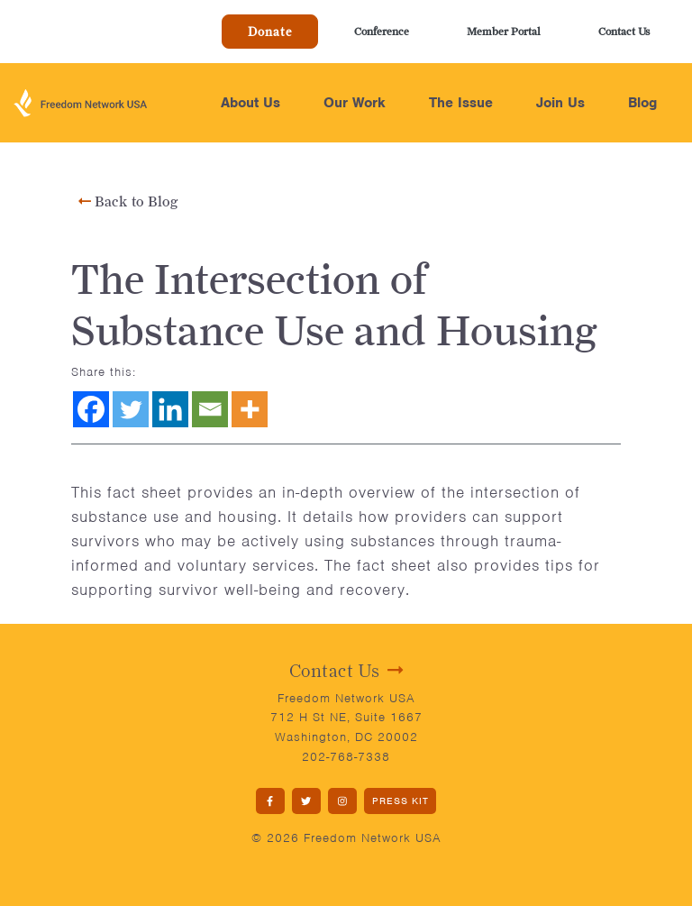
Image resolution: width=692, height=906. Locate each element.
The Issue (461, 103)
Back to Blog (128, 201)
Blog (642, 103)
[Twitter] (131, 409)
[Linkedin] (170, 409)
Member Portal (504, 31)
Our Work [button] (354, 103)
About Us (250, 103)
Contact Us (624, 31)
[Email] (210, 409)
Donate (270, 31)
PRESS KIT (400, 800)
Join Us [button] (560, 103)
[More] (250, 409)
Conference (381, 31)
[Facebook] (91, 409)
